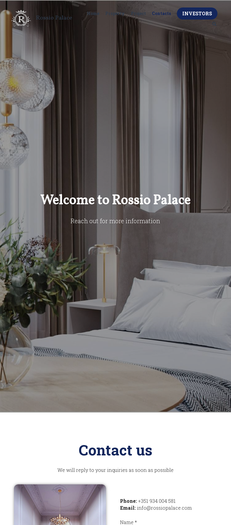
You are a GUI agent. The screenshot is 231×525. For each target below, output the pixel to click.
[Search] (214, 24)
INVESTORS (197, 13)
